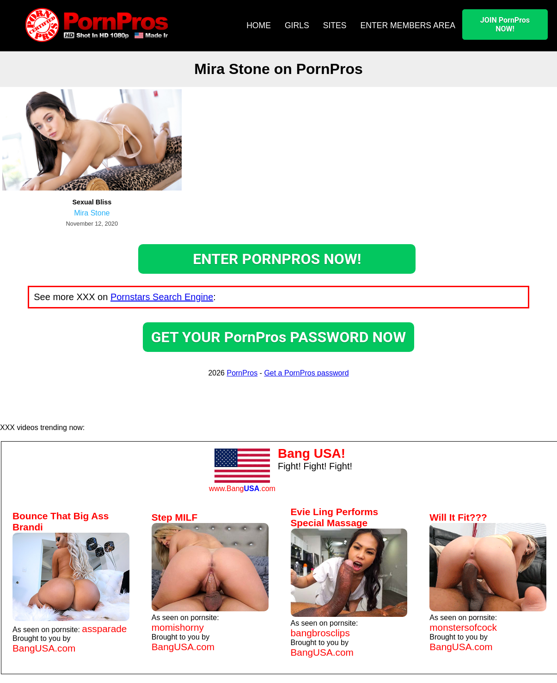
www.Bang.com (242, 488)
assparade (104, 628)
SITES (335, 25)
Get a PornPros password (306, 373)
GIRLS (297, 25)
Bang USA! (311, 453)
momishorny (178, 627)
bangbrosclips (320, 633)
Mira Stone (92, 213)
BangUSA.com (43, 648)
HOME (258, 25)
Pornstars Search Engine (161, 297)
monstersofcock (463, 627)
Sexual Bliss (91, 202)
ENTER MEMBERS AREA (408, 25)
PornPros (241, 373)
